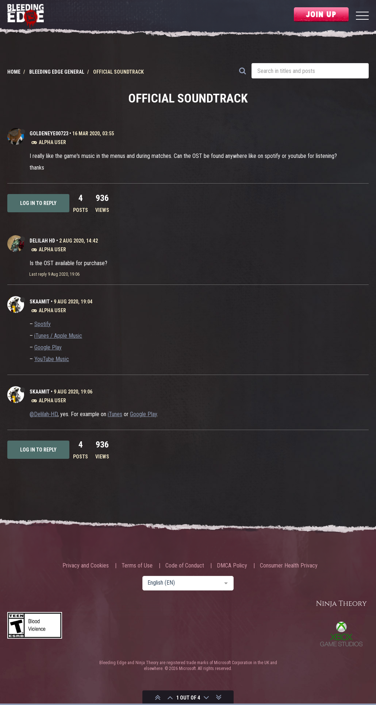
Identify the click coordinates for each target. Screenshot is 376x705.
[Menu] (362, 16)
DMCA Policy (232, 566)
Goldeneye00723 (49, 133)
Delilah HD (42, 241)
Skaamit (40, 302)
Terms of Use (137, 566)
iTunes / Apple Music (58, 335)
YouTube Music (51, 359)
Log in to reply (38, 203)
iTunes (115, 414)
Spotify (42, 324)
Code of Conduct (184, 566)
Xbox (341, 633)
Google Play (48, 347)
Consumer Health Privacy (289, 566)
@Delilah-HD (44, 414)
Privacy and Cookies (85, 566)
